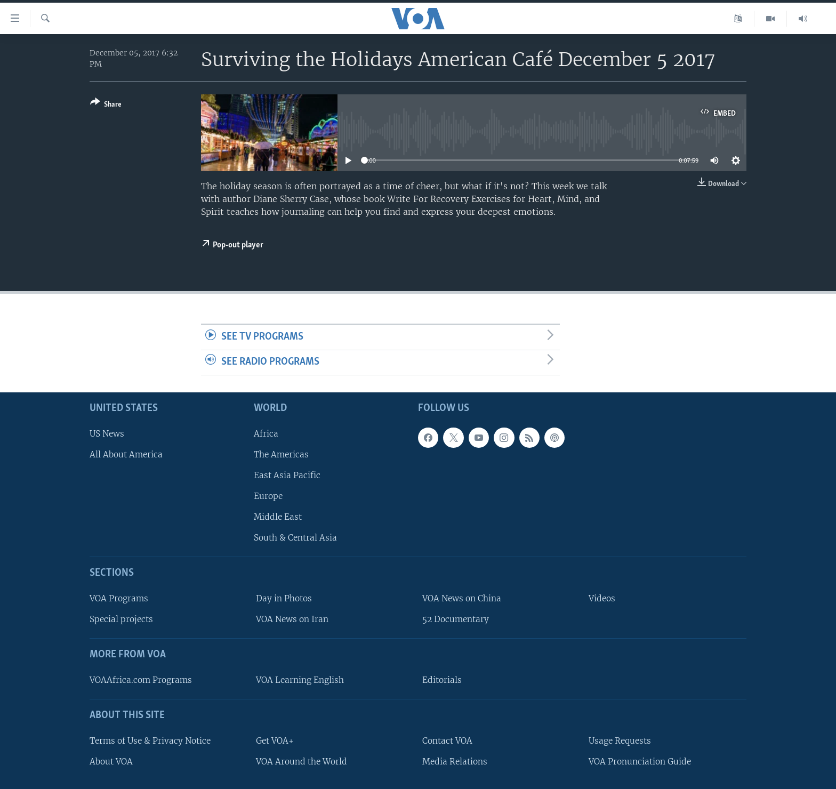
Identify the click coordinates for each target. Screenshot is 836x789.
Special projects (121, 619)
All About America (126, 454)
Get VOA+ (275, 740)
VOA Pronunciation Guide (640, 761)
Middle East (278, 517)
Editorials (442, 680)
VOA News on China (461, 598)
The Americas (281, 454)
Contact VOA (447, 740)
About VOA (111, 761)
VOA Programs (119, 598)
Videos (602, 598)
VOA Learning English (300, 680)
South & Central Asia (295, 538)
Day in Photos (284, 598)
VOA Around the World (301, 761)
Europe (268, 496)
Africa (266, 433)
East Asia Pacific (287, 475)
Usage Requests (620, 740)
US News (107, 433)
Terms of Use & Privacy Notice (150, 740)
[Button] (106, 105)
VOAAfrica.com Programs (141, 680)
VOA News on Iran (292, 619)
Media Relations (454, 761)
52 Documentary (455, 619)
